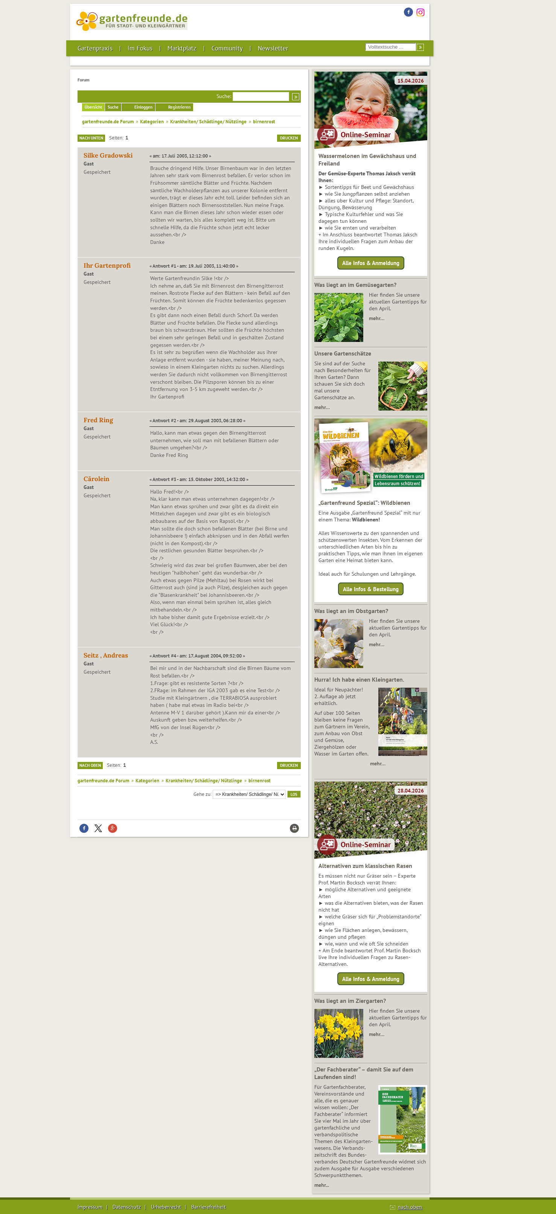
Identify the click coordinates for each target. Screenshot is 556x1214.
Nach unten (91, 138)
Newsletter (273, 48)
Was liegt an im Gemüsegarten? (355, 284)
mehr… (376, 318)
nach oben (410, 1206)
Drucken (289, 138)
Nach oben (90, 765)
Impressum (90, 1206)
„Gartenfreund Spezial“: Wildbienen (364, 502)
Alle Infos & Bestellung (371, 588)
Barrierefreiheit (208, 1206)
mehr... (321, 1185)
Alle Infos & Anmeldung (370, 263)
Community (227, 48)
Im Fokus (140, 48)
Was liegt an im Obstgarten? (351, 611)
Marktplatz (182, 48)
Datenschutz (127, 1206)
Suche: (223, 96)
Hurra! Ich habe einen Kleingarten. (359, 679)
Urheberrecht (166, 1206)
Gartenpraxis (95, 48)
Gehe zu (201, 794)
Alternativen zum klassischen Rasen (365, 865)
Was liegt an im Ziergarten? (350, 1000)
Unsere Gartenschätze (342, 353)
